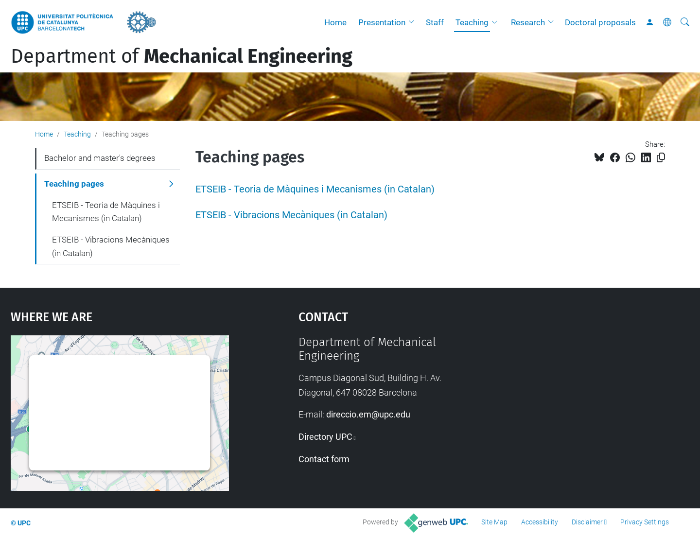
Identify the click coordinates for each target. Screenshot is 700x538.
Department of (181, 56)
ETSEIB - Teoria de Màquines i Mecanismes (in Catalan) (315, 189)
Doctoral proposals (600, 22)
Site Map (494, 522)
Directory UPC (325, 437)
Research (528, 22)
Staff (435, 22)
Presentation (381, 22)
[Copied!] (661, 157)
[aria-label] (685, 22)
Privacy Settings (644, 522)
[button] (413, 22)
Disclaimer (587, 522)
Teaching (472, 22)
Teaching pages (74, 184)
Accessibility (539, 522)
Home (335, 22)
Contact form (324, 459)
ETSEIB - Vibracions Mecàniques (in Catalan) (291, 215)
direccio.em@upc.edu (368, 414)
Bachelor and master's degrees (100, 158)
